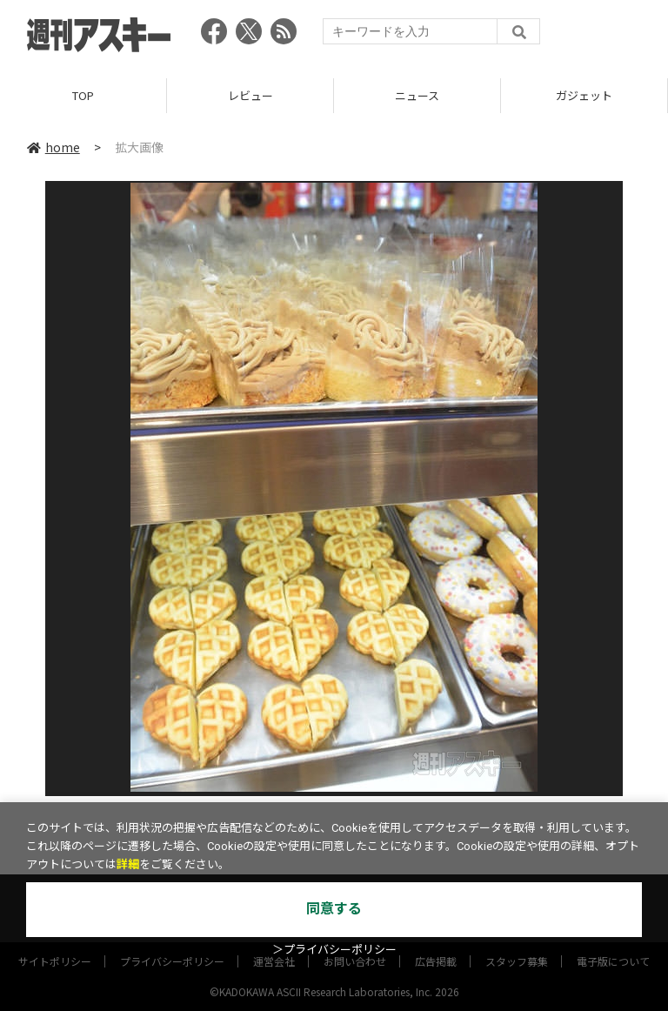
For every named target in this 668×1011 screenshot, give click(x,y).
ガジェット (584, 95)
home (53, 147)
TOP (83, 95)
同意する (334, 909)
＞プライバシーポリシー (334, 949)
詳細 (128, 864)
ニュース (417, 95)
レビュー (250, 95)
